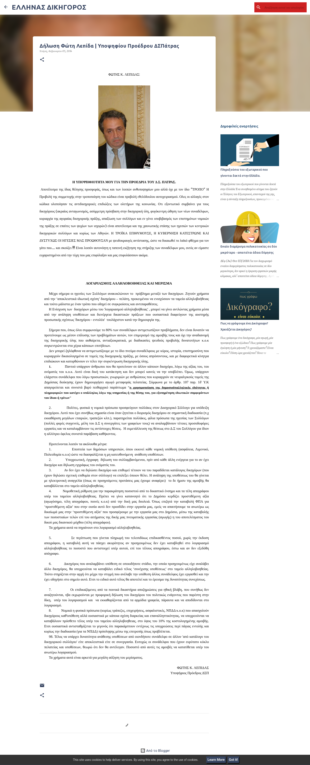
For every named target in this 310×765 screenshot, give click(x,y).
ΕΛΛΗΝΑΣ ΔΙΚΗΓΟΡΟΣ (49, 7)
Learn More (216, 760)
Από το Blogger (155, 750)
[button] (42, 59)
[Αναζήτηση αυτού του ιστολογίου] (285, 7)
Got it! (233, 760)
